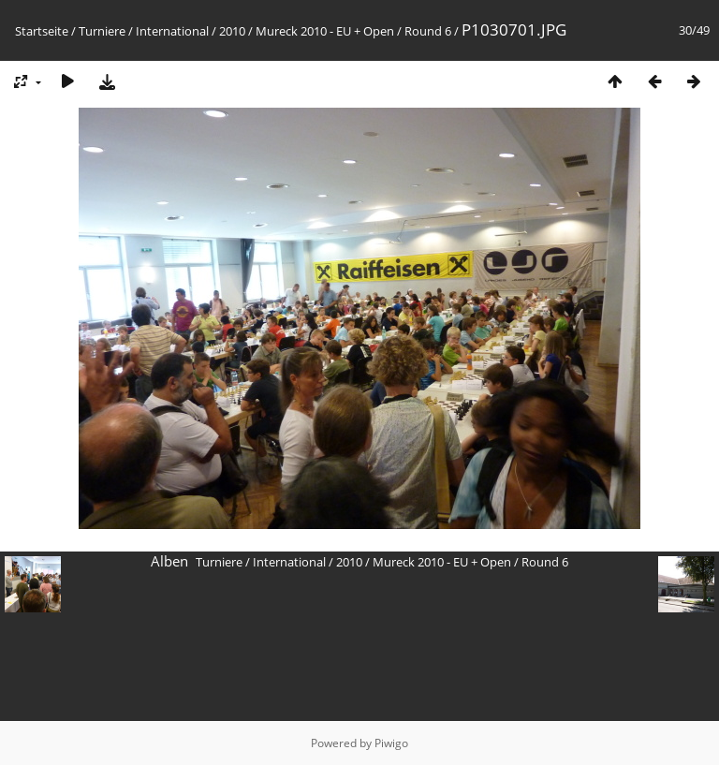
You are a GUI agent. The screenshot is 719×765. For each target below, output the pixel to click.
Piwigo (391, 743)
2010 (232, 30)
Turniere (102, 30)
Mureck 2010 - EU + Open (325, 30)
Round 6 (427, 30)
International (172, 30)
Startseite (41, 30)
